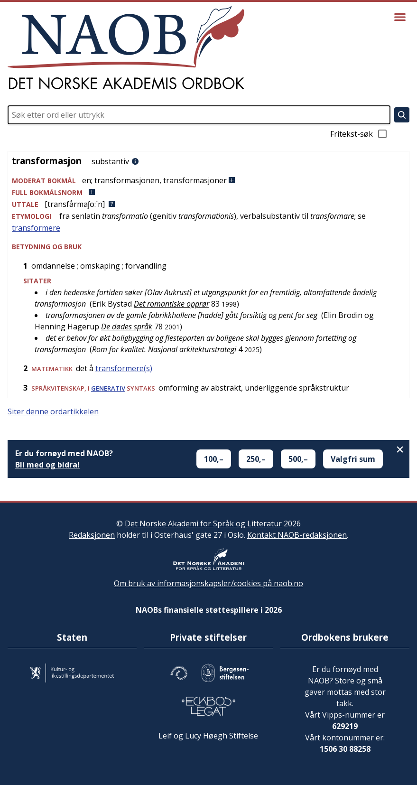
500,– (298, 459)
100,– (213, 459)
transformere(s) (123, 368)
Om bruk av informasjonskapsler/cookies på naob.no (208, 583)
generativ (108, 388)
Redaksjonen (92, 535)
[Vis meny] (400, 17)
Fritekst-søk (359, 134)
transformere (36, 228)
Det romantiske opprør (171, 304)
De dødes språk (126, 326)
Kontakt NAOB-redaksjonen (297, 535)
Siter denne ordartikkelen (53, 411)
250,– (256, 459)
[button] (208, 181)
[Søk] (401, 114)
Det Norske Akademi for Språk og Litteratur (203, 523)
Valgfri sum (353, 459)
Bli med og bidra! (47, 464)
